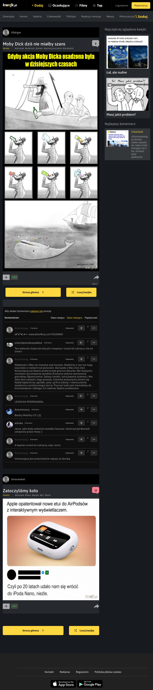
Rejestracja (141, 5)
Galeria (37, 16)
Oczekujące (61, 5)
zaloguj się (36, 311)
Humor (24, 16)
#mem (28, 495)
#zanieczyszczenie (53, 48)
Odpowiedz (69, 328)
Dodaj (38, 5)
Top (99, 5)
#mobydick (68, 48)
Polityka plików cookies (108, 671)
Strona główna (33, 292)
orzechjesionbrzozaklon (28, 342)
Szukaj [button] (143, 16)
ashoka (19, 423)
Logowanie (121, 5)
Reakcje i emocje (91, 16)
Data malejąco (74, 317)
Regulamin (82, 671)
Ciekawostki (54, 16)
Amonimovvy (22, 409)
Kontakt (49, 671)
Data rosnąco (57, 317)
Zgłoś (95, 284)
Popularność (91, 317)
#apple (35, 495)
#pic (42, 495)
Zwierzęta (8, 16)
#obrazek (19, 48)
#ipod (48, 495)
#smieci (39, 48)
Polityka (71, 16)
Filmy (83, 5)
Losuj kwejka (81, 292)
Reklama (65, 671)
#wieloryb (30, 48)
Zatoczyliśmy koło (20, 490)
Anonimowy (21, 328)
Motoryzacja (127, 16)
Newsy (110, 16)
